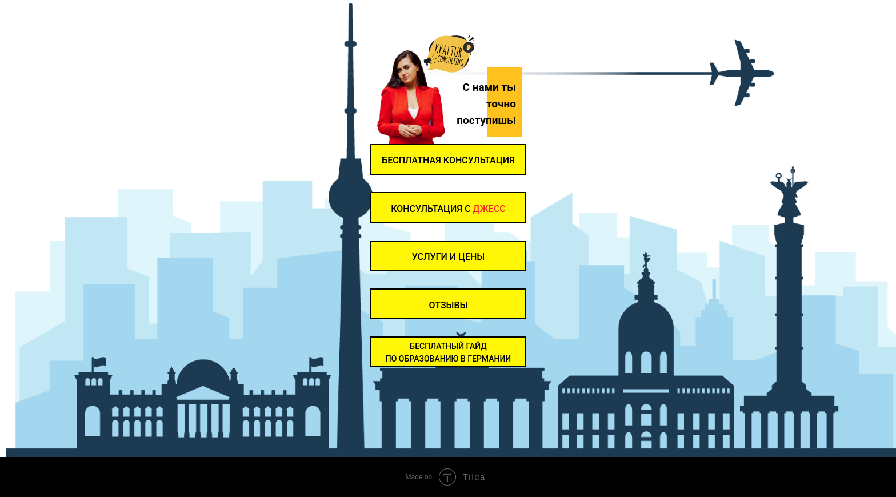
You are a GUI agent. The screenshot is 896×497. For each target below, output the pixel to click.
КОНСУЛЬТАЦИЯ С (448, 208)
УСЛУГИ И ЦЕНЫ (448, 256)
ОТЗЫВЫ (448, 305)
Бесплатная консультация (448, 160)
